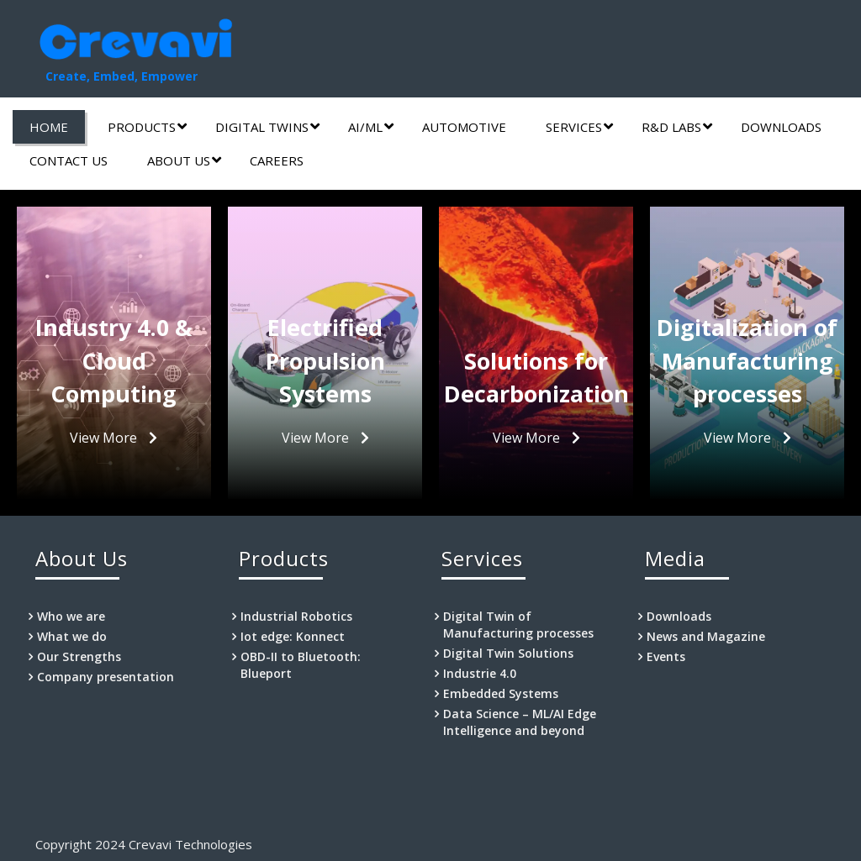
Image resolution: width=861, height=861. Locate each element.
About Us (184, 160)
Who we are (71, 616)
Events (666, 656)
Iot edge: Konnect (292, 636)
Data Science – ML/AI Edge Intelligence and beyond (519, 722)
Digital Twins (267, 126)
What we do (72, 636)
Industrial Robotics (296, 616)
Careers (277, 160)
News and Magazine (706, 636)
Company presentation (105, 677)
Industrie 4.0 (479, 673)
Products (147, 126)
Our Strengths (79, 656)
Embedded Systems (500, 693)
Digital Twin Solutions (508, 653)
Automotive (464, 126)
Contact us (68, 160)
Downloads (781, 126)
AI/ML (371, 126)
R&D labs (677, 126)
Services (579, 126)
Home (48, 126)
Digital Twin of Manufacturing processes (518, 624)
